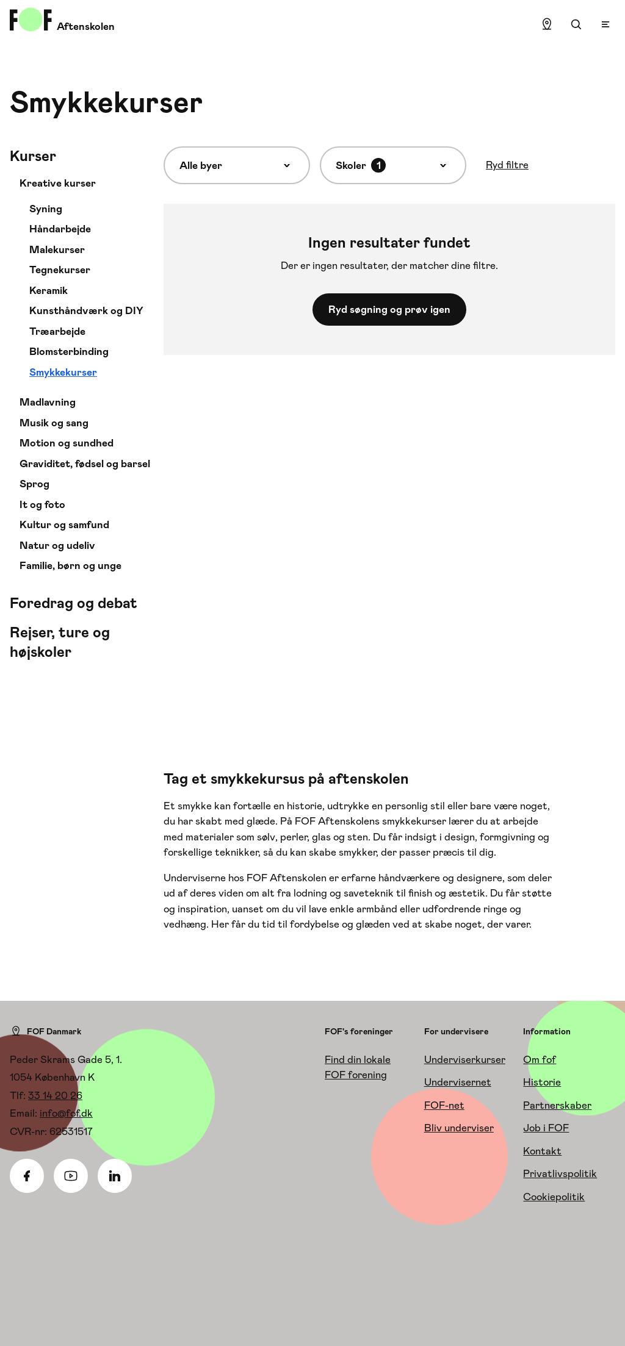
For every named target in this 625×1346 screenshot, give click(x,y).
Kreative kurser (58, 183)
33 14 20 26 (55, 1095)
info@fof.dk (66, 1113)
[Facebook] (27, 1176)
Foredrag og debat (73, 603)
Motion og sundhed (67, 442)
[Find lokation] (547, 24)
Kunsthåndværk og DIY (86, 310)
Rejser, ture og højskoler (60, 642)
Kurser (33, 156)
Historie (542, 1082)
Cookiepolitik (554, 1196)
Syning (45, 208)
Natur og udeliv (57, 545)
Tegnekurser (59, 269)
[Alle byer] (237, 165)
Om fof (539, 1059)
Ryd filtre (507, 164)
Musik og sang (54, 422)
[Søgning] (576, 24)
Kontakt (542, 1151)
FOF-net (444, 1105)
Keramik (48, 290)
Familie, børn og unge (70, 565)
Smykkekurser (63, 372)
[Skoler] (393, 165)
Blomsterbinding (69, 351)
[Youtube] (71, 1176)
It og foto (42, 504)
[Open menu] (605, 24)
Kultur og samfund (64, 524)
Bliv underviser (459, 1127)
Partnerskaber (557, 1105)
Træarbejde (57, 331)
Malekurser (57, 249)
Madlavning (48, 402)
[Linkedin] (115, 1176)
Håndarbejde (60, 228)
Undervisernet (457, 1082)
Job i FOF (546, 1127)
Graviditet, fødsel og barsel (85, 463)
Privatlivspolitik (560, 1173)
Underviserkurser (464, 1059)
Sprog (34, 483)
